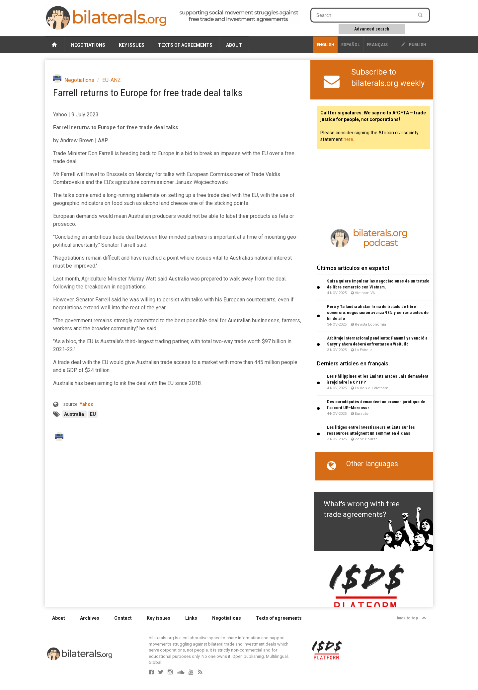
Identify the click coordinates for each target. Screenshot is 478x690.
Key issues (131, 45)
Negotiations (88, 45)
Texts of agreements (185, 45)
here (348, 139)
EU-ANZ (111, 80)
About (234, 45)
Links (191, 618)
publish (413, 44)
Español (350, 44)
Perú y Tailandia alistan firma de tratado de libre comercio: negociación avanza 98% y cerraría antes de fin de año (378, 312)
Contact (123, 618)
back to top (411, 618)
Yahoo (87, 404)
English (325, 44)
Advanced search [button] (371, 28)
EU (93, 414)
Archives (89, 618)
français (377, 44)
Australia (74, 414)
